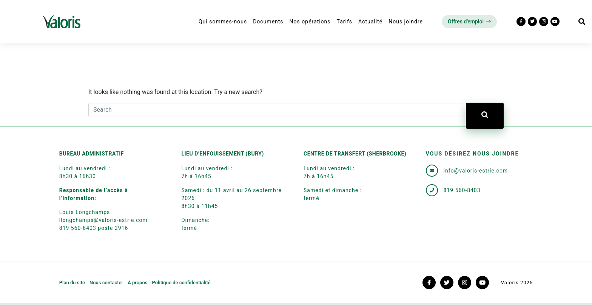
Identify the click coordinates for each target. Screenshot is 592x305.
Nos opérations (310, 21)
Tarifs (344, 21)
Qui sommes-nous (223, 21)
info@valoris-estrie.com (476, 171)
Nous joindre (405, 21)
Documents (268, 21)
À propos (137, 282)
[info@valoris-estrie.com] (432, 171)
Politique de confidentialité (181, 282)
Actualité (370, 21)
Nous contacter (106, 282)
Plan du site (72, 282)
